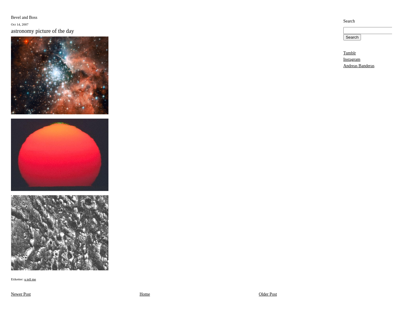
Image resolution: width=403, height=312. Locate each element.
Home (145, 294)
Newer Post (21, 294)
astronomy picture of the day (42, 31)
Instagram (351, 59)
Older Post (268, 294)
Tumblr (349, 53)
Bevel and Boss (24, 17)
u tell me (30, 279)
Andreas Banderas (358, 66)
